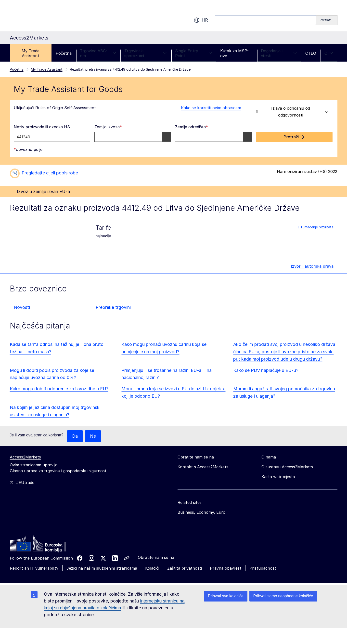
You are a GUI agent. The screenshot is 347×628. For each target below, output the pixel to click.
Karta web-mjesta (278, 476)
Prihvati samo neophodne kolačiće (283, 596)
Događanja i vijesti (279, 53)
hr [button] (201, 20)
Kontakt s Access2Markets (203, 466)
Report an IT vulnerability (34, 567)
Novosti (22, 307)
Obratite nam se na (156, 557)
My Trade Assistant (30, 53)
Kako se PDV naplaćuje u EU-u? (265, 370)
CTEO (310, 53)
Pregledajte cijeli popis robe (50, 172)
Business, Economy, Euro (201, 512)
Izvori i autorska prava (312, 265)
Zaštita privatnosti (184, 567)
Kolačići (152, 567)
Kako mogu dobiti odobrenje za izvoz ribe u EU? (59, 388)
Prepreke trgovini (113, 307)
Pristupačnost (262, 567)
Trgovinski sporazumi (145, 53)
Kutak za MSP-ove (234, 53)
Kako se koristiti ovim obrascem (208, 107)
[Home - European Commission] (45, 544)
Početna (64, 53)
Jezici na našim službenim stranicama (101, 567)
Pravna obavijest (225, 567)
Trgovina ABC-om (98, 53)
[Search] (326, 20)
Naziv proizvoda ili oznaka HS (42, 126)
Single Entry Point (193, 53)
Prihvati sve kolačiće (226, 596)
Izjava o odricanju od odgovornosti (292, 112)
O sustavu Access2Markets (287, 466)
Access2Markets (25, 456)
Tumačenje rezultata (315, 227)
